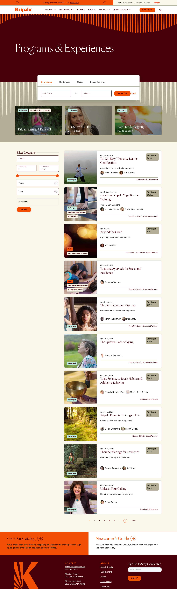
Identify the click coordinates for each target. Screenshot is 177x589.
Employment (106, 572)
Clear (134, 93)
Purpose (49, 10)
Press (103, 576)
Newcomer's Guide (143, 3)
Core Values (106, 581)
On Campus (64, 82)
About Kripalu (106, 567)
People (81, 10)
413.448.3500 (71, 569)
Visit (91, 10)
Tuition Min (22, 167)
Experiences (65, 10)
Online (80, 82)
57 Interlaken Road (73, 581)
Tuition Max (45, 166)
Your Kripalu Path (124, 3)
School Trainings (97, 82)
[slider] (17, 175)
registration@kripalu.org (75, 567)
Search (159, 10)
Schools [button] (24, 201)
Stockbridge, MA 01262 (75, 584)
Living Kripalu (120, 10)
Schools (103, 10)
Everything (46, 82)
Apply (24, 209)
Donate (157, 3)
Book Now (74, 2)
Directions (105, 586)
